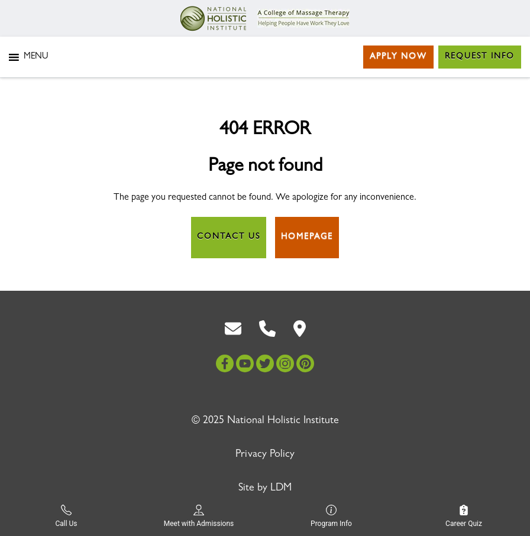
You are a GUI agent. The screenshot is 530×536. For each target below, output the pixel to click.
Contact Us (228, 237)
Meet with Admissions (199, 516)
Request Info (480, 57)
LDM (281, 488)
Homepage (307, 237)
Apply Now (398, 57)
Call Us (66, 516)
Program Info (331, 516)
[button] (36, 57)
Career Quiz (463, 516)
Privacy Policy (265, 455)
